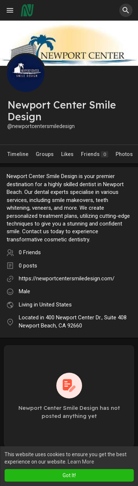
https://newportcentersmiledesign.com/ (66, 278)
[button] (125, 10)
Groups (45, 154)
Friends (94, 154)
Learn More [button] (81, 462)
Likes (67, 154)
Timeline (17, 154)
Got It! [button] (69, 475)
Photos (124, 154)
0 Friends (30, 252)
